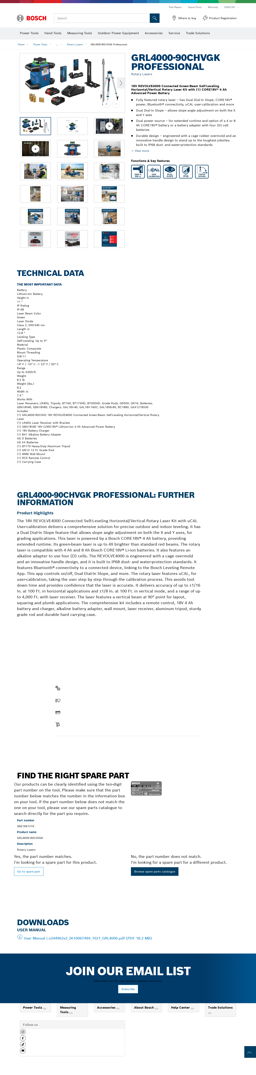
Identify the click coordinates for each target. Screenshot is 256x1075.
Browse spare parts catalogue (154, 871)
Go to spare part (28, 871)
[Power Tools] (44, 1008)
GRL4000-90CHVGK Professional (109, 44)
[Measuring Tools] (70, 1013)
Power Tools (40, 44)
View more (142, 151)
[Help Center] (192, 1008)
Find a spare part (70, 744)
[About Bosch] (156, 1008)
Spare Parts (195, 7)
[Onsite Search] (155, 18)
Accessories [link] (106, 1007)
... (57, 44)
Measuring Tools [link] (68, 1009)
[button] (23, 1033)
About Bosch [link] (144, 1007)
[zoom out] (116, 104)
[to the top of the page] (250, 1052)
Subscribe (128, 989)
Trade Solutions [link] (220, 1007)
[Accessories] (117, 1008)
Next (121, 83)
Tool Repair (175, 7)
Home (21, 44)
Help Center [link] (181, 1007)
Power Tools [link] (33, 1007)
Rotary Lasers (75, 44)
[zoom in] (106, 104)
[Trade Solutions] (209, 1013)
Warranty (213, 7)
